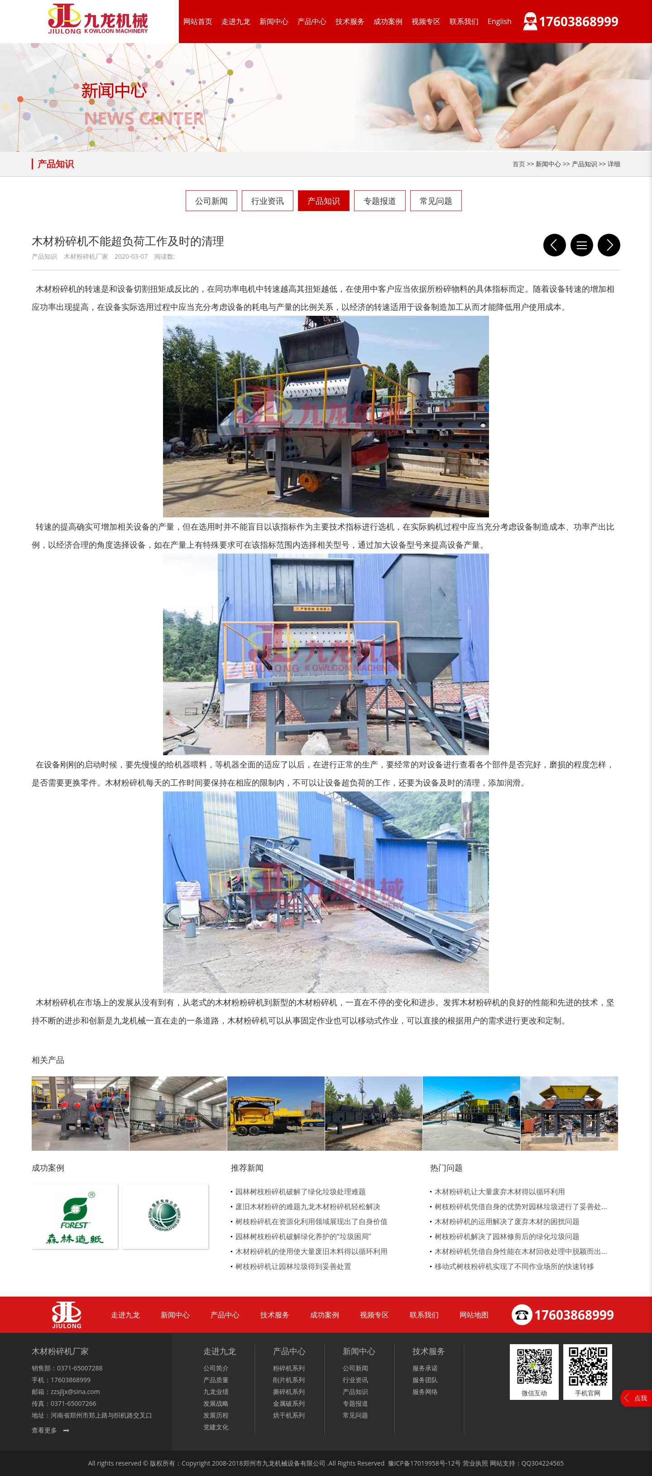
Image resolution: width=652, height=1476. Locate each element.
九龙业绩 (216, 1391)
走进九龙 (235, 21)
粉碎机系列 (289, 1368)
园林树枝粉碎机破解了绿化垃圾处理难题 (300, 1191)
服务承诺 (425, 1368)
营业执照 (475, 1463)
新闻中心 (273, 21)
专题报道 (380, 200)
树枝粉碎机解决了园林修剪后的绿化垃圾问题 (507, 1236)
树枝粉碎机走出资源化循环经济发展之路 (554, 245)
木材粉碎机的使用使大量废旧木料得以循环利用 (311, 1251)
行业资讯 (267, 200)
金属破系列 (289, 1403)
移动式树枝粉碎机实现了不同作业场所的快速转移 (514, 1266)
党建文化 (216, 1427)
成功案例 (388, 21)
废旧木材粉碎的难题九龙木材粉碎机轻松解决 (307, 1206)
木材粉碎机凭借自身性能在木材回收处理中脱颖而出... (521, 1251)
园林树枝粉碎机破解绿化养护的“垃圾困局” (303, 1236)
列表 (581, 245)
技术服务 (350, 21)
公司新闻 (211, 200)
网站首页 (197, 21)
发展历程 (216, 1415)
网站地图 (474, 1315)
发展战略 (216, 1403)
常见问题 (436, 200)
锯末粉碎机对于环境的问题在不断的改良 (609, 245)
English (500, 21)
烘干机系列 (289, 1415)
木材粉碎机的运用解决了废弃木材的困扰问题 (507, 1221)
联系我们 (464, 21)
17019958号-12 (432, 1463)
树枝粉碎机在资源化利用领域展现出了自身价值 (311, 1221)
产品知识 (323, 200)
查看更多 (44, 1430)
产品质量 (216, 1379)
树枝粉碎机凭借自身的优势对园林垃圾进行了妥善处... (521, 1206)
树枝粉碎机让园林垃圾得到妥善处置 (293, 1266)
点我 (640, 1398)
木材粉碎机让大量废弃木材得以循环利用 (500, 1191)
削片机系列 (289, 1379)
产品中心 (311, 21)
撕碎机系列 (289, 1391)
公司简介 (216, 1368)
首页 (519, 163)
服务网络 (425, 1391)
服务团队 (425, 1379)
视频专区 (426, 21)
